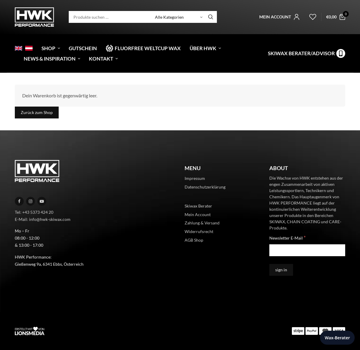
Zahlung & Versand (202, 222)
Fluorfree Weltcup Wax (148, 48)
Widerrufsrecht (199, 231)
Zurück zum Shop (37, 112)
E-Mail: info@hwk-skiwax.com (43, 219)
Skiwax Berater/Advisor (301, 53)
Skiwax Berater (198, 205)
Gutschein (83, 48)
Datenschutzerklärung (205, 186)
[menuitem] (18, 48)
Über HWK (203, 48)
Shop (48, 48)
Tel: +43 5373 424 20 (34, 212)
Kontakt (101, 59)
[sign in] (281, 270)
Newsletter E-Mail (287, 238)
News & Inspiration (50, 59)
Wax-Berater (337, 338)
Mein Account (198, 214)
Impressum (195, 178)
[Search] (210, 17)
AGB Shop (194, 240)
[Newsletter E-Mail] (307, 250)
